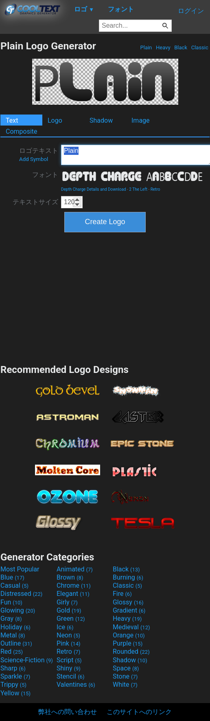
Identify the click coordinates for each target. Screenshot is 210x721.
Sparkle (15, 676)
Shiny (69, 668)
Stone (125, 676)
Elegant (73, 594)
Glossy (128, 602)
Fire (122, 594)
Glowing (17, 610)
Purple (127, 643)
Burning (128, 577)
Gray (11, 618)
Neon (68, 635)
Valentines (76, 684)
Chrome (74, 585)
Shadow (101, 120)
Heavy (163, 47)
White (125, 684)
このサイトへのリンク (139, 712)
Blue (12, 577)
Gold (69, 610)
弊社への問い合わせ (67, 712)
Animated (75, 569)
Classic (200, 47)
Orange (129, 635)
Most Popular (19, 569)
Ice (65, 627)
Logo (55, 120)
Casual (14, 585)
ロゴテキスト (38, 154)
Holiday (15, 627)
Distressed (21, 594)
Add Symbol (33, 159)
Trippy (13, 684)
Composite (21, 131)
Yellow (15, 693)
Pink (69, 643)
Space (126, 668)
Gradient (129, 610)
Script (69, 660)
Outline (16, 643)
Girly (67, 602)
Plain (146, 47)
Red (11, 651)
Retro (155, 189)
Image (140, 120)
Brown (70, 577)
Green (71, 618)
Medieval (131, 627)
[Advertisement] (105, 297)
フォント (45, 175)
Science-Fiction (26, 660)
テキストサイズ (35, 202)
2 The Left (138, 189)
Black (180, 47)
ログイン (191, 11)
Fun (11, 602)
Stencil (70, 676)
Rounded (131, 651)
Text (12, 120)
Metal (12, 635)
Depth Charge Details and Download (93, 189)
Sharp (13, 668)
